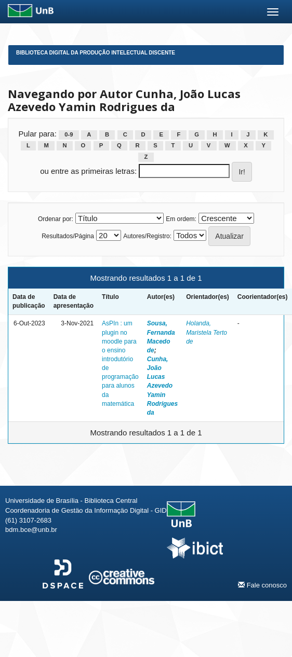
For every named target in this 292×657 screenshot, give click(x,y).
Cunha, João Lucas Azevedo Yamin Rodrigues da (162, 385)
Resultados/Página (68, 236)
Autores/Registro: (147, 236)
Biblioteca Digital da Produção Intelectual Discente (95, 53)
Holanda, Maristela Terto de (206, 332)
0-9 (68, 134)
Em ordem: (181, 219)
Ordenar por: (55, 219)
